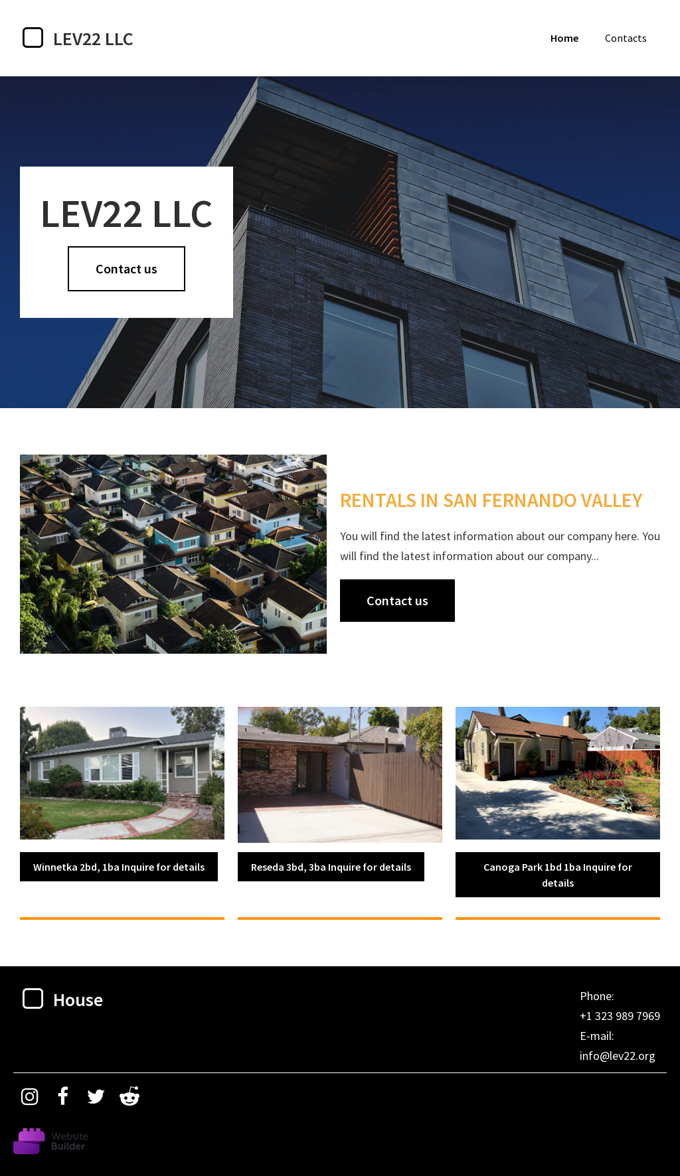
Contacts (626, 37)
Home (564, 37)
